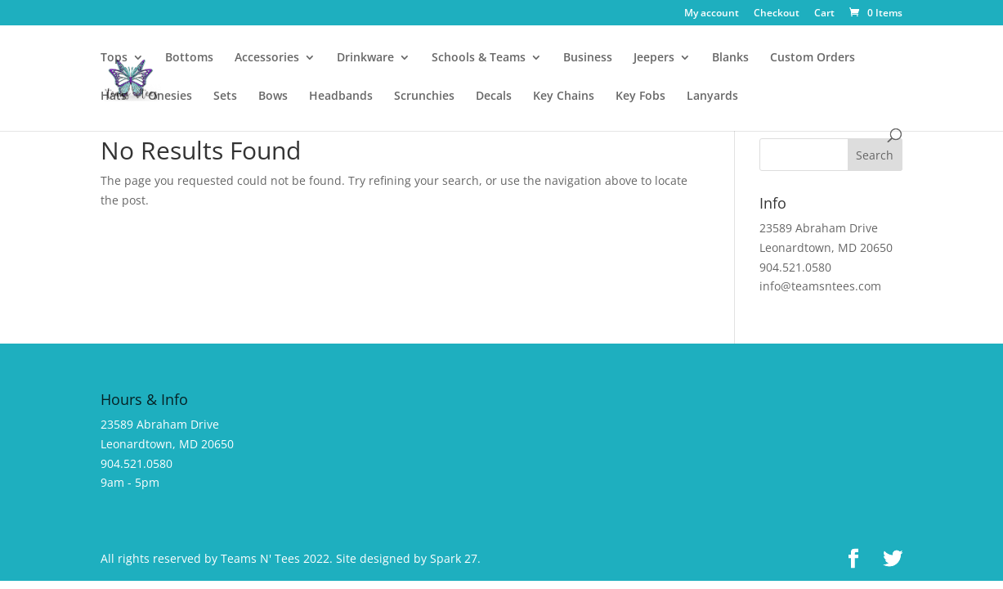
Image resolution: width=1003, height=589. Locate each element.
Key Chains (563, 96)
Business (587, 58)
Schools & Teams (479, 58)
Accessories (267, 58)
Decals (494, 96)
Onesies (170, 96)
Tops (114, 58)
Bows (273, 96)
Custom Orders (812, 58)
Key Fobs (640, 96)
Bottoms (189, 58)
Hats (114, 96)
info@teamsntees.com (820, 286)
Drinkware (365, 58)
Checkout (776, 14)
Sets (225, 96)
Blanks (730, 58)
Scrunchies (424, 96)
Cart (824, 14)
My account (711, 14)
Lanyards (712, 96)
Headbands (341, 96)
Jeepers (654, 58)
